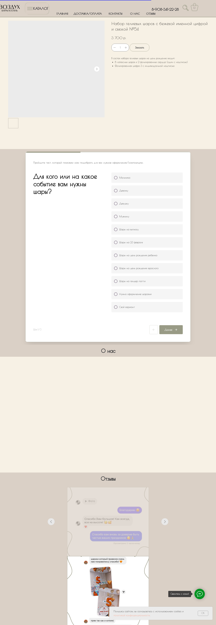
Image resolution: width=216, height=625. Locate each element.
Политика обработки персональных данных (23, 610)
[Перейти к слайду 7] (117, 492)
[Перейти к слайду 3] (105, 492)
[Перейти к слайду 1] (98, 492)
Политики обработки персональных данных (96, 564)
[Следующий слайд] (164, 452)
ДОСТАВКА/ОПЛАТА (88, 13)
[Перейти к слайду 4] (108, 492)
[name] (108, 531)
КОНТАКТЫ (115, 13)
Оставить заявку (108, 574)
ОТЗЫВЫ (150, 13)
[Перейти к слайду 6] (114, 492)
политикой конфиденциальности (132, 615)
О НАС (135, 13)
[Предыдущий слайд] (51, 452)
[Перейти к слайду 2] (101, 492)
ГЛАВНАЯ (62, 13)
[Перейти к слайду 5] (111, 492)
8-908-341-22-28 (165, 9)
